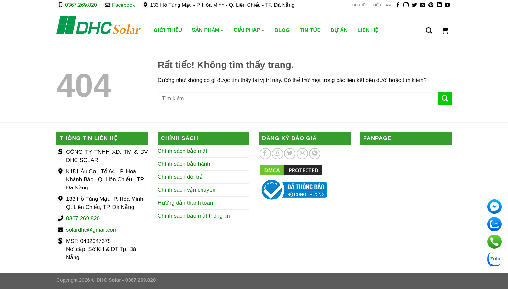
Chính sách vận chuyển (187, 190)
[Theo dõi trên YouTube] (447, 5)
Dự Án (339, 30)
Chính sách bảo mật (182, 151)
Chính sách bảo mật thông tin (194, 216)
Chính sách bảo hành (184, 164)
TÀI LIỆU (359, 5)
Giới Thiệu (168, 30)
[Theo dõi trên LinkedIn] (439, 5)
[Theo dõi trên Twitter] (414, 5)
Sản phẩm (208, 30)
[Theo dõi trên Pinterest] (430, 5)
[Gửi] (445, 98)
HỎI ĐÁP (382, 5)
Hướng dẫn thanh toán (185, 203)
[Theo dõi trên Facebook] (397, 5)
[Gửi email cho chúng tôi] (422, 5)
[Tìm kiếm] (428, 30)
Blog (282, 30)
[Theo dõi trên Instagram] (406, 5)
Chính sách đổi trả (180, 177)
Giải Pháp (249, 30)
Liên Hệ (367, 30)
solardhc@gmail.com (92, 230)
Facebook (123, 5)
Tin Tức (310, 30)
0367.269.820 (81, 5)
